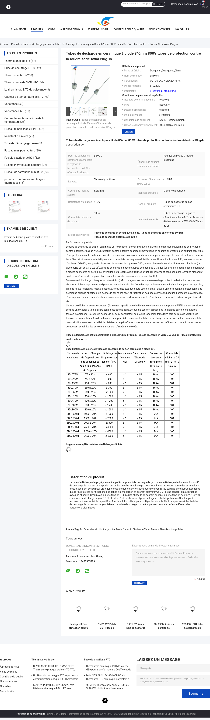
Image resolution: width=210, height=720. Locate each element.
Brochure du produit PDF (163, 90)
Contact (129, 131)
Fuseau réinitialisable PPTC (21, 129)
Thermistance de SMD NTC (21, 82)
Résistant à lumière (16, 136)
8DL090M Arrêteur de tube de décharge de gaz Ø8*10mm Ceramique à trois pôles (164, 626)
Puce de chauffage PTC (19, 68)
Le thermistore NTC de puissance (25, 89)
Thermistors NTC (15, 75)
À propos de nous (71, 29)
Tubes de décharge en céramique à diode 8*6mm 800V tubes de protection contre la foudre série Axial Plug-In (90, 123)
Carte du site (7, 691)
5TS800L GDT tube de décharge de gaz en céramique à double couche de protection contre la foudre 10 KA (192, 626)
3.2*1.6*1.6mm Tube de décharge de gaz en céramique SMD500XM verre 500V (135, 626)
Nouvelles (182, 29)
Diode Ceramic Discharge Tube (132, 529)
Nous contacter (159, 29)
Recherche (158, 4)
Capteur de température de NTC (24, 96)
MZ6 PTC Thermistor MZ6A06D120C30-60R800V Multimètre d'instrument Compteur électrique (108, 687)
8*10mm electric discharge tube (97, 529)
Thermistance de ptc (17, 61)
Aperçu (4, 44)
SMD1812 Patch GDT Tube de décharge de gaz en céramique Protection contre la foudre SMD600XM (106, 626)
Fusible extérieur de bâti (19, 157)
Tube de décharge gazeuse (37, 44)
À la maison (18, 29)
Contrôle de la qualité (129, 29)
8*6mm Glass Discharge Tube (167, 529)
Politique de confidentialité (30, 713)
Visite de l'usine (98, 29)
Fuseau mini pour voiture (19, 150)
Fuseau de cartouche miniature (23, 172)
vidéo (51, 29)
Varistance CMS (14, 111)
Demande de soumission (184, 4)
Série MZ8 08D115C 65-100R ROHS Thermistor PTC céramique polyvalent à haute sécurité (107, 677)
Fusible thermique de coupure (22, 165)
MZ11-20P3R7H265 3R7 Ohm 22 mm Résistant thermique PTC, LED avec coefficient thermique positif (53, 687)
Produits (37, 29)
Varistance (11, 104)
